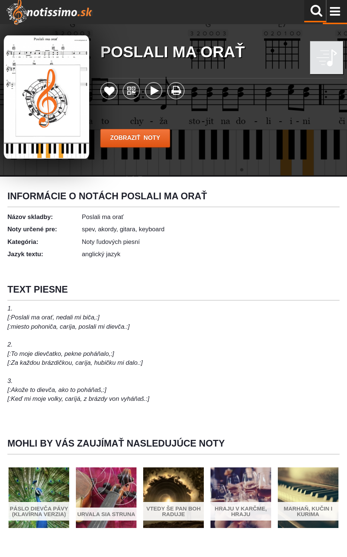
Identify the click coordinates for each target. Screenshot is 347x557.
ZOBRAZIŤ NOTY (135, 138)
